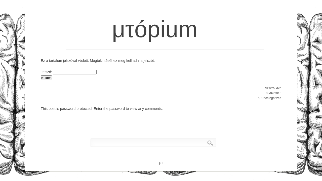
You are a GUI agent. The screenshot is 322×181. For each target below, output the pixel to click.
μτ (55, 8)
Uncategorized (271, 98)
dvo (278, 88)
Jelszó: (69, 72)
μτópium (149, 17)
